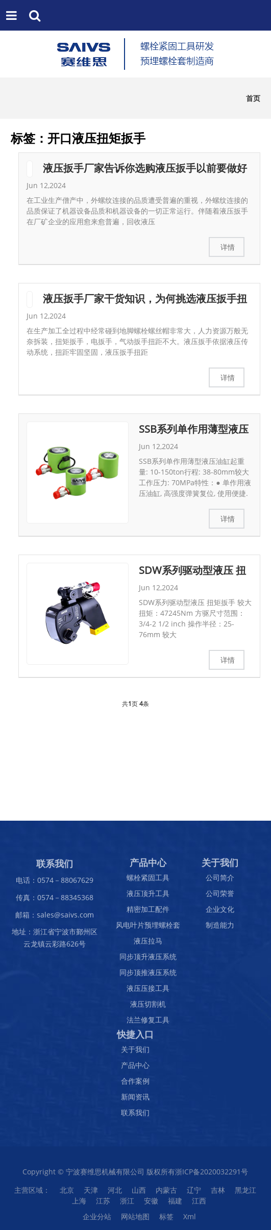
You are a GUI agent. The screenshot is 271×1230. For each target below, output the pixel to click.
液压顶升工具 (148, 896)
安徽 (151, 1204)
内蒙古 (166, 1193)
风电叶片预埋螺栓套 (148, 928)
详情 (227, 247)
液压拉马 (148, 944)
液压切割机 (148, 1007)
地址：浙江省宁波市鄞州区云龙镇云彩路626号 (54, 941)
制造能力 (220, 928)
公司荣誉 (220, 896)
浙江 (127, 1204)
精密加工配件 (148, 912)
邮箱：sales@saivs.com (54, 917)
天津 (91, 1193)
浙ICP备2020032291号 (211, 1175)
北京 (67, 1193)
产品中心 (135, 1068)
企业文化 (220, 912)
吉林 (218, 1193)
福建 (175, 1204)
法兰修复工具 (148, 1023)
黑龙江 (245, 1193)
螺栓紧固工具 (148, 880)
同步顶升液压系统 (148, 959)
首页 (253, 98)
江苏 (103, 1204)
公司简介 (220, 880)
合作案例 (135, 1084)
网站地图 (135, 1219)
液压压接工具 (148, 991)
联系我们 (135, 1115)
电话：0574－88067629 (54, 883)
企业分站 (97, 1219)
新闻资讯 (135, 1100)
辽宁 (194, 1193)
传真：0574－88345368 (54, 900)
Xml (189, 1219)
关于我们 (135, 1052)
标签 (166, 1219)
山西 (139, 1193)
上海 (79, 1204)
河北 (115, 1193)
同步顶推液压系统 (148, 975)
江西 (199, 1204)
